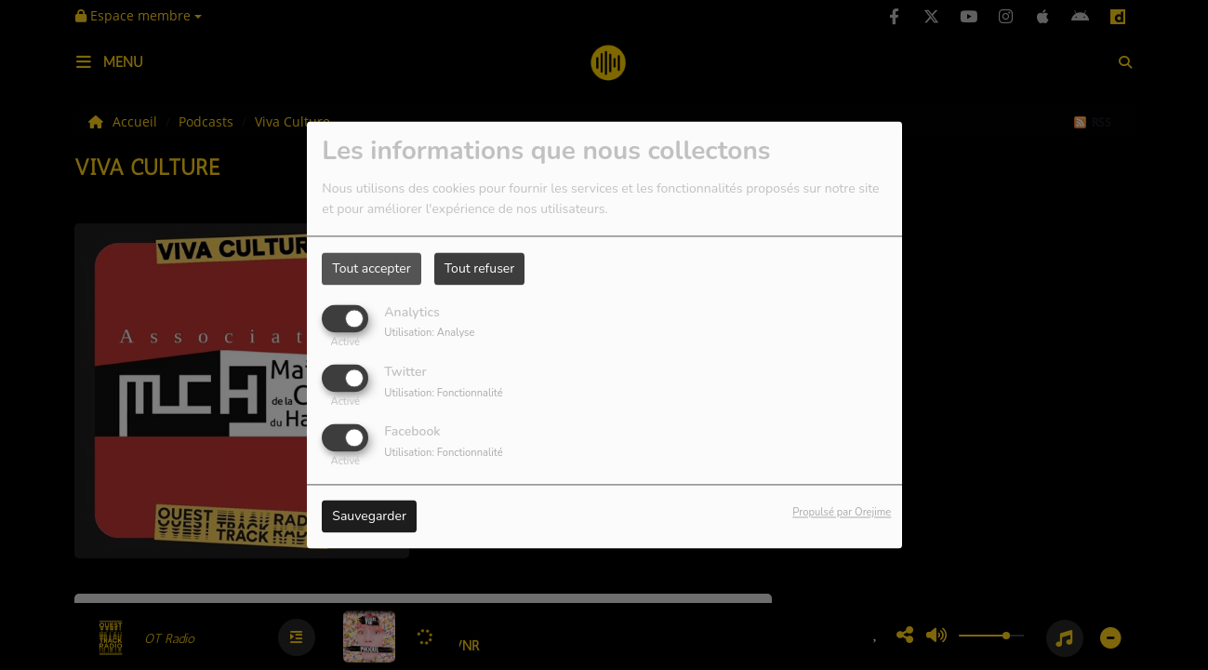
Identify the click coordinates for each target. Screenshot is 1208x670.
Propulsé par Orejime (841, 513)
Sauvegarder (369, 517)
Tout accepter (371, 268)
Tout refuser (480, 268)
